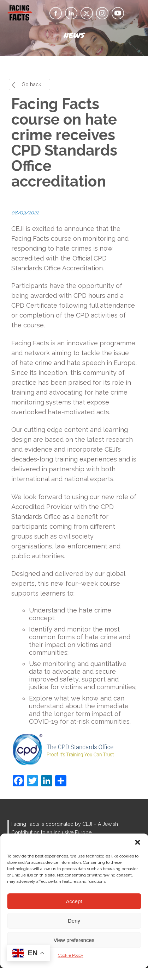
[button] (137, 842)
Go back (31, 84)
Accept (74, 901)
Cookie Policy (70, 955)
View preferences (74, 940)
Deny (74, 921)
